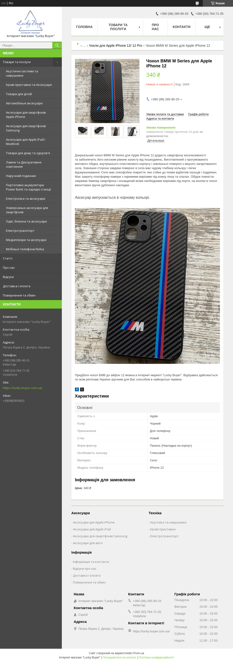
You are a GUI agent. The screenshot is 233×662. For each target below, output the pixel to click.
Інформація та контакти (91, 562)
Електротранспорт (20, 230)
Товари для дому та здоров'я (28, 153)
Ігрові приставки (162, 529)
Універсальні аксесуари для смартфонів (27, 210)
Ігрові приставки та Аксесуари (29, 85)
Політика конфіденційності (156, 657)
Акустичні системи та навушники (22, 73)
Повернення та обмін (19, 295)
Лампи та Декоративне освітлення (24, 164)
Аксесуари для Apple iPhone (94, 522)
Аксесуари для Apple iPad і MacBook (25, 141)
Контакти (181, 27)
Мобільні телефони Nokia (25, 249)
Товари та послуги (17, 62)
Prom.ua (138, 653)
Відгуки (8, 277)
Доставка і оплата (16, 286)
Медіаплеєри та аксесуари (26, 240)
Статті (7, 258)
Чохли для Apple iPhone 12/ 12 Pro (115, 45)
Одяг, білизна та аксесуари (26, 221)
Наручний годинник (21, 176)
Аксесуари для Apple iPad (92, 529)
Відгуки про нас (84, 568)
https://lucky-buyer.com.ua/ (23, 388)
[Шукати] (57, 45)
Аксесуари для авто (88, 543)
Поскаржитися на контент (119, 657)
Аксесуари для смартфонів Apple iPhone (26, 114)
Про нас (9, 267)
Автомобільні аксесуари (24, 103)
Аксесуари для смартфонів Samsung (26, 128)
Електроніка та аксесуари (25, 198)
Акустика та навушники (168, 522)
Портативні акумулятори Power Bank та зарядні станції (28, 187)
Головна (84, 27)
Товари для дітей (19, 94)
